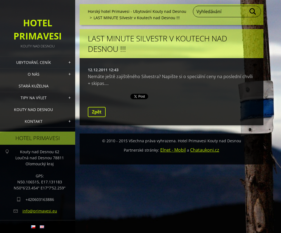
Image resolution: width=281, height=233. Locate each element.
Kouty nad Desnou (33, 109)
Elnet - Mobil (173, 150)
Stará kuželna (34, 86)
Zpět (97, 112)
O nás (34, 74)
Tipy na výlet (34, 97)
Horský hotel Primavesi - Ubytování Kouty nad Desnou (137, 11)
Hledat (253, 11)
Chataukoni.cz (204, 150)
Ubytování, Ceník (33, 62)
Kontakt (34, 121)
